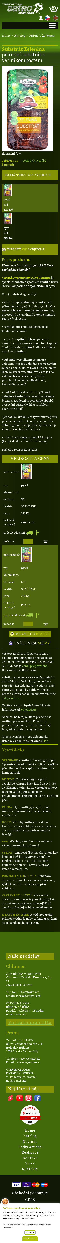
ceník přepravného (35, 666)
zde (45, 741)
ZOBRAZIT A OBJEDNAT (25, 249)
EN (55, 17)
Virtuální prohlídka (30, 1022)
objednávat (28, 709)
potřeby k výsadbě (34, 161)
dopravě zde (12, 698)
